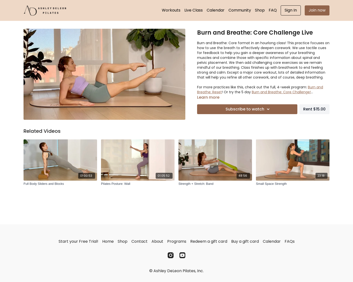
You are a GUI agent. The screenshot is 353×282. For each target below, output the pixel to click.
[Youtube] (182, 255)
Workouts (171, 10)
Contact (139, 241)
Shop (260, 10)
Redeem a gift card (208, 241)
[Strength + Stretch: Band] (215, 183)
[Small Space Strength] (292, 183)
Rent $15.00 (314, 109)
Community (239, 10)
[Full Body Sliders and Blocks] (60, 183)
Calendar (216, 10)
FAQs (290, 241)
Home (108, 241)
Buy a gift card (245, 241)
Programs (176, 241)
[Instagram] (171, 255)
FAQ (273, 10)
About (157, 241)
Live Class (193, 10)
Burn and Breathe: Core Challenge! (281, 92)
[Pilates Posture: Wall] (138, 183)
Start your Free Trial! (78, 241)
